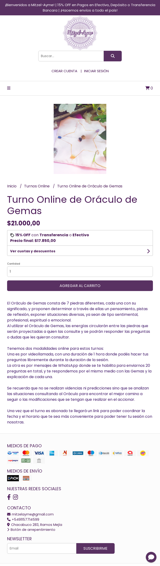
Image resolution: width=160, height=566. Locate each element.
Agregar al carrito (80, 285)
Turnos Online (37, 186)
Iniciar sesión (96, 70)
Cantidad (13, 264)
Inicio (12, 186)
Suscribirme (95, 548)
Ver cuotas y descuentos (32, 251)
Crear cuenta (64, 70)
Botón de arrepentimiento (31, 529)
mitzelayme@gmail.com (30, 514)
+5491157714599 (23, 519)
